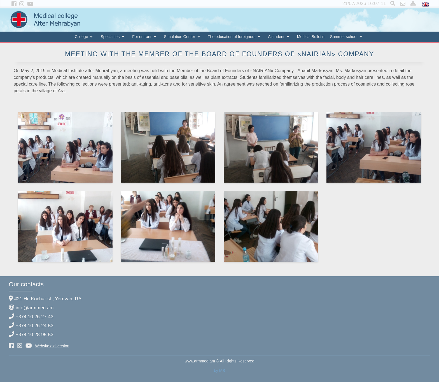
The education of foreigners (231, 36)
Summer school (343, 36)
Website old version (52, 346)
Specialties (110, 36)
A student (276, 36)
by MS (219, 370)
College (81, 36)
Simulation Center (179, 36)
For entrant (141, 36)
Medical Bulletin (310, 36)
